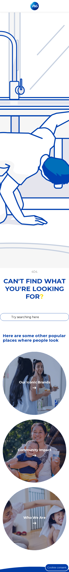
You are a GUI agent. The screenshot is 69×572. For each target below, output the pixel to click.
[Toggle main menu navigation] (63, 6)
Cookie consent (56, 567)
